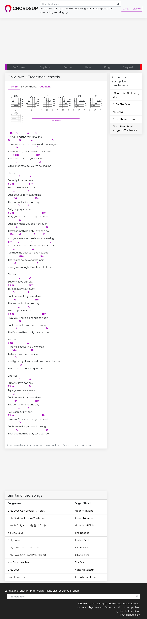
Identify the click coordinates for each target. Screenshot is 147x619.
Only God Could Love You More (26, 517)
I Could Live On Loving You (126, 94)
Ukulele (137, 8)
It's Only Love (16, 532)
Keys (88, 67)
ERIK (91, 525)
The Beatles (82, 532)
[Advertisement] (73, 42)
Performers (20, 67)
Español (63, 590)
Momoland (81, 525)
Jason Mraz (82, 576)
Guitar (126, 8)
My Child (118, 111)
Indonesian (37, 590)
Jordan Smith (82, 540)
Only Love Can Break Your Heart (27, 554)
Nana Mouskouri (84, 569)
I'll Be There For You (124, 118)
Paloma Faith (82, 547)
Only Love (14, 540)
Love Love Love (17, 576)
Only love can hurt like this (23, 547)
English (24, 590)
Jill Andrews (82, 554)
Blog (107, 67)
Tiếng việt (51, 590)
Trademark (44, 86)
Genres (67, 67)
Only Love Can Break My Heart (26, 510)
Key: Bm (13, 86)
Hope (92, 576)
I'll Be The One (121, 104)
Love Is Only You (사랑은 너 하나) (27, 525)
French (74, 590)
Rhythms (45, 67)
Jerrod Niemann (84, 517)
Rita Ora (79, 562)
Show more (56, 121)
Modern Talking (84, 510)
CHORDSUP (21, 9)
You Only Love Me (18, 562)
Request (128, 67)
